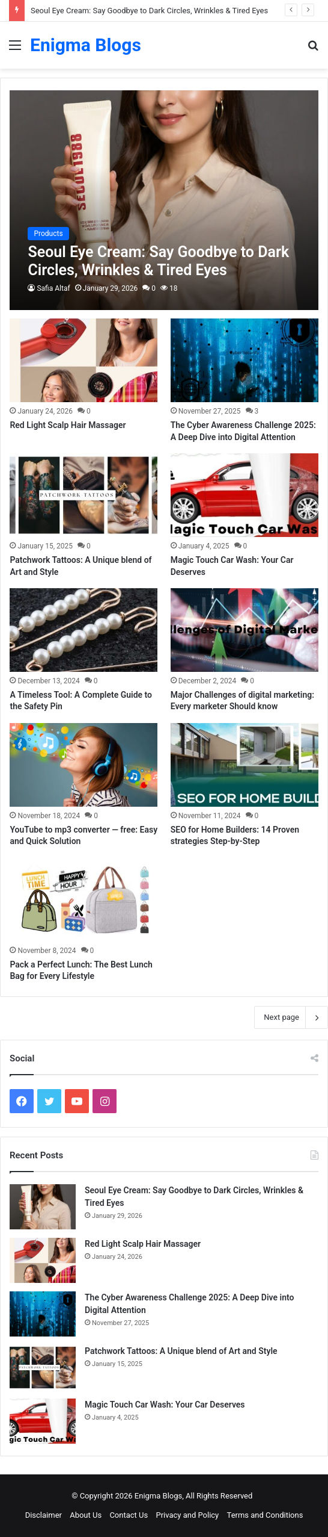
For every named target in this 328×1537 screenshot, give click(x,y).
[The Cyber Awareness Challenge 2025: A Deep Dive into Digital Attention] (244, 360)
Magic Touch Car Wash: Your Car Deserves (165, 1404)
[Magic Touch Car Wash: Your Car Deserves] (244, 495)
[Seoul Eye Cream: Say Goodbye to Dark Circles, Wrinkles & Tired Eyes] (43, 1206)
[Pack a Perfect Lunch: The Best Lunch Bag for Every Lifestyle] (83, 900)
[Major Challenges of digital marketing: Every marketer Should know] (244, 630)
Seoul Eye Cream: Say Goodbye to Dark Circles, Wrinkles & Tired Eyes (149, 10)
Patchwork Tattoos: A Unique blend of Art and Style (181, 1351)
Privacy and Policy (187, 1515)
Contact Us (128, 1515)
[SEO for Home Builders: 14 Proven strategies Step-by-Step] (244, 765)
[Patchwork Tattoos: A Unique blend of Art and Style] (83, 495)
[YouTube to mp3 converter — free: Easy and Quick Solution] (83, 765)
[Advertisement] (164, 159)
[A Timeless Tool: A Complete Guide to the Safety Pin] (83, 630)
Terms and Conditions (265, 1515)
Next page (291, 1017)
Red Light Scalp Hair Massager (68, 425)
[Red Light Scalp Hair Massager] (83, 360)
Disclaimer (43, 1515)
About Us (86, 1515)
